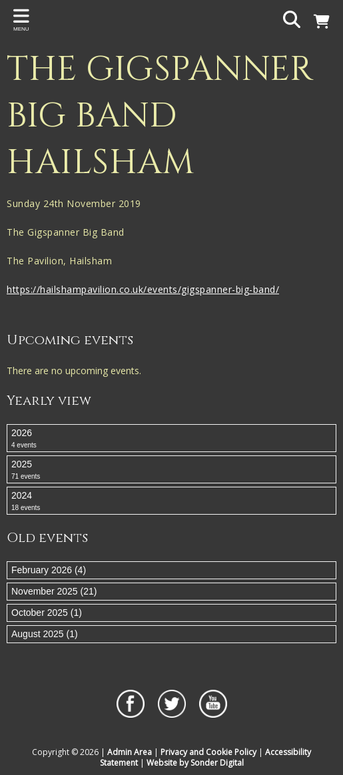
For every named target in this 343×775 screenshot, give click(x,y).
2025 (171, 470)
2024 (171, 501)
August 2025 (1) (44, 634)
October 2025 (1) (46, 612)
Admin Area (129, 752)
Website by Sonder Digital (195, 762)
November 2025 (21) (54, 591)
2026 (171, 438)
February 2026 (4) (48, 570)
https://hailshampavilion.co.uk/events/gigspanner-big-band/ (143, 289)
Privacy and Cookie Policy (208, 752)
